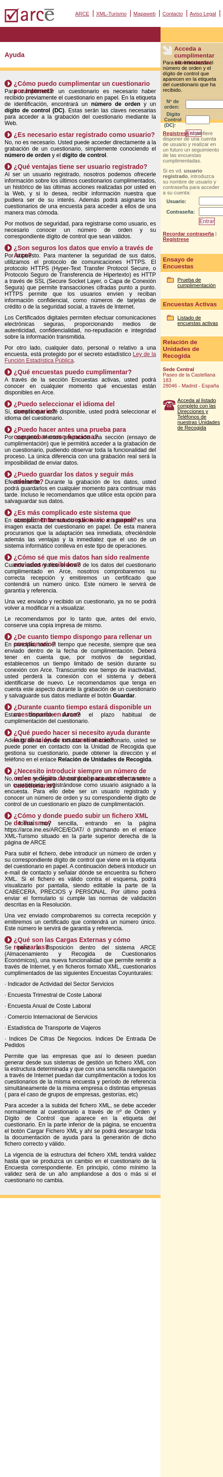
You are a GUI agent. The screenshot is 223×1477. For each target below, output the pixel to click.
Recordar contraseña (188, 233)
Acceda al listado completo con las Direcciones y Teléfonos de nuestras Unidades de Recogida (198, 414)
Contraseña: (180, 212)
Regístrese (176, 133)
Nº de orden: (171, 104)
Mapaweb (145, 13)
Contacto (172, 13)
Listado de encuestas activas (197, 320)
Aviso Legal (203, 13)
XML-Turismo (111, 13)
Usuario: (176, 201)
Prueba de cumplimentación (196, 282)
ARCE (82, 13)
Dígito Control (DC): (173, 119)
